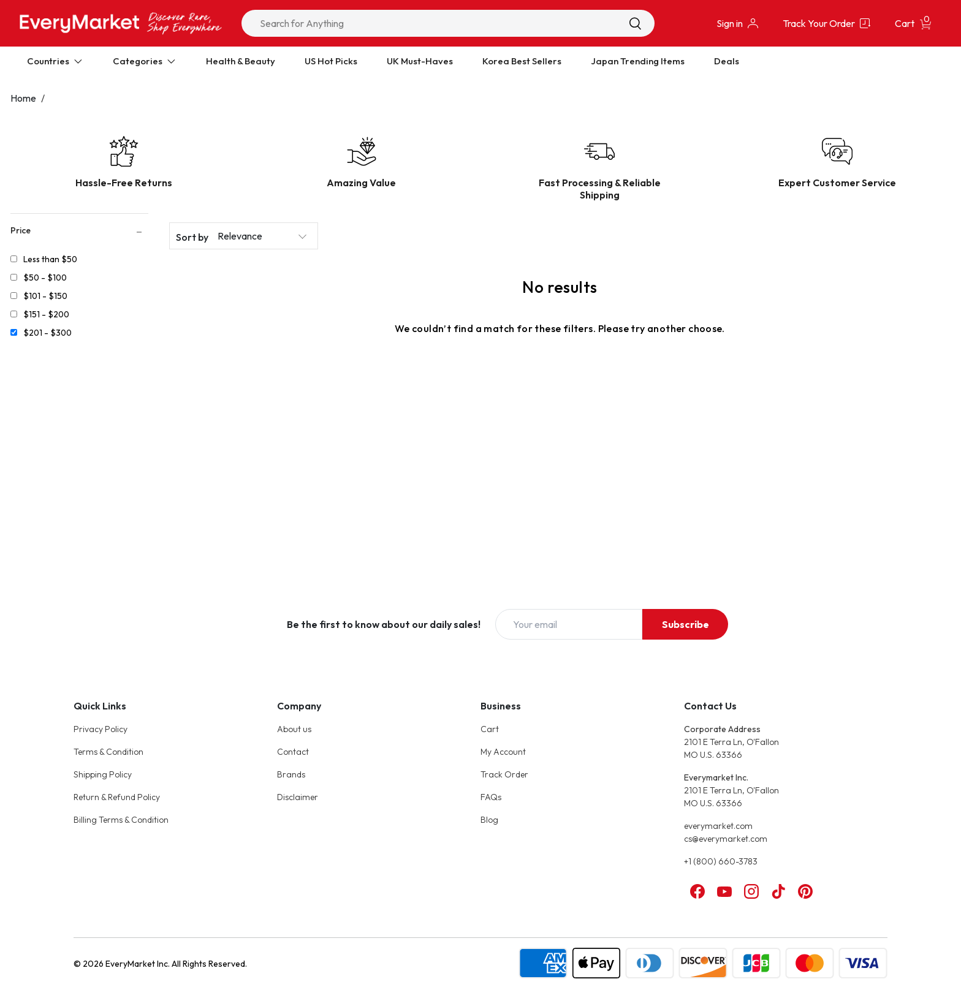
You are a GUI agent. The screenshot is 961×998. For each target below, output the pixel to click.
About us (294, 729)
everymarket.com (718, 825)
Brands (291, 774)
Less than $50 (50, 259)
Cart (489, 729)
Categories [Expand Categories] (145, 61)
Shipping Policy (103, 774)
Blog (489, 819)
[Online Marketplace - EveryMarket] (121, 23)
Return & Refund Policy (117, 797)
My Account (503, 751)
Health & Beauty (240, 61)
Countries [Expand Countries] (55, 61)
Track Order (504, 774)
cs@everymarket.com (725, 838)
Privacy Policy (100, 729)
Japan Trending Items (638, 61)
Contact (293, 751)
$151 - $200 (46, 314)
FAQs (490, 797)
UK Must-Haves (420, 61)
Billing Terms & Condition (121, 819)
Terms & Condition (108, 751)
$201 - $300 (47, 332)
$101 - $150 (45, 295)
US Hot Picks (331, 61)
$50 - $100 (45, 277)
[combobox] (448, 23)
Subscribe (685, 624)
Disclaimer (297, 797)
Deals (726, 61)
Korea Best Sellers (521, 61)
